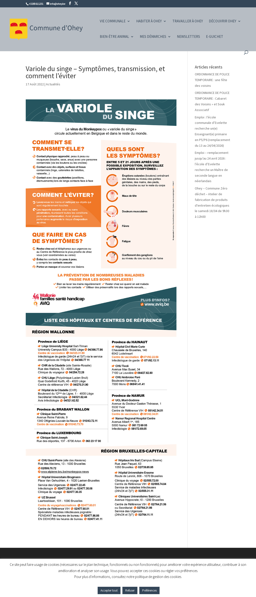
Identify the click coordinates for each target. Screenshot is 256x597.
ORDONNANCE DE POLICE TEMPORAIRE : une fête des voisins (212, 80)
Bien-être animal (114, 37)
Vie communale (112, 21)
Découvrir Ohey (222, 21)
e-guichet (214, 37)
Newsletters (188, 37)
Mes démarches (153, 37)
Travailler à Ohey (187, 21)
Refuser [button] (130, 590)
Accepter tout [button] (109, 590)
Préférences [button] (149, 590)
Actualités (53, 84)
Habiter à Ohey (149, 21)
